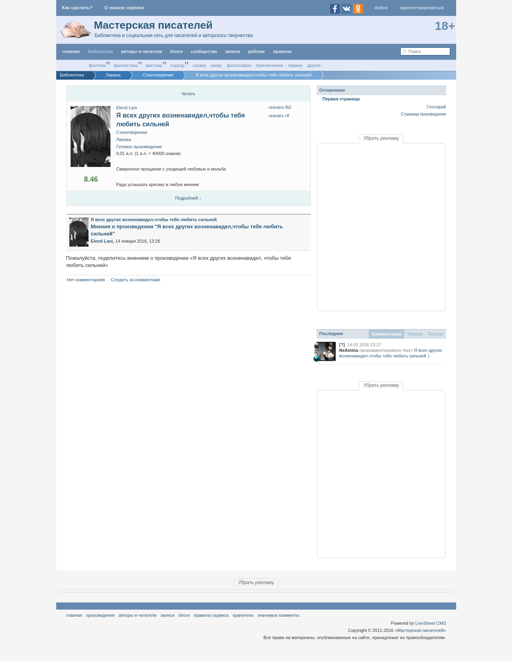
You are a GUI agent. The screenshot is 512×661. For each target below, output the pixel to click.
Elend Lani (126, 107)
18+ (445, 25)
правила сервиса (211, 615)
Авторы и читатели (138, 615)
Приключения (269, 65)
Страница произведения (423, 114)
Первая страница (341, 98)
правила (282, 51)
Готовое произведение (139, 146)
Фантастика (126, 65)
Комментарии (386, 333)
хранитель (243, 615)
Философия (239, 65)
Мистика (154, 65)
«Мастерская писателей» (420, 630)
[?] (342, 344)
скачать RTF (279, 115)
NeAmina (348, 350)
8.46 (91, 179)
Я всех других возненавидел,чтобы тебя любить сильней (154, 219)
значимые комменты (278, 615)
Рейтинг (256, 51)
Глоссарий (436, 107)
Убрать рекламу (381, 138)
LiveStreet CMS (430, 623)
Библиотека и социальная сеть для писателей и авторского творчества (174, 35)
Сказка (199, 65)
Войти (381, 7)
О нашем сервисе (124, 7)
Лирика (295, 65)
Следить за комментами (135, 279)
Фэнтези (97, 65)
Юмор (216, 65)
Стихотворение (132, 132)
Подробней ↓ (188, 198)
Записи (232, 51)
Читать (188, 93)
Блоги (176, 51)
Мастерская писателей (153, 25)
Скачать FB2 (280, 107)
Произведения (100, 615)
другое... (315, 65)
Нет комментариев (86, 279)
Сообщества (204, 51)
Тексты (435, 333)
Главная (74, 615)
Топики (414, 333)
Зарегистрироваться (422, 7)
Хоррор (177, 65)
